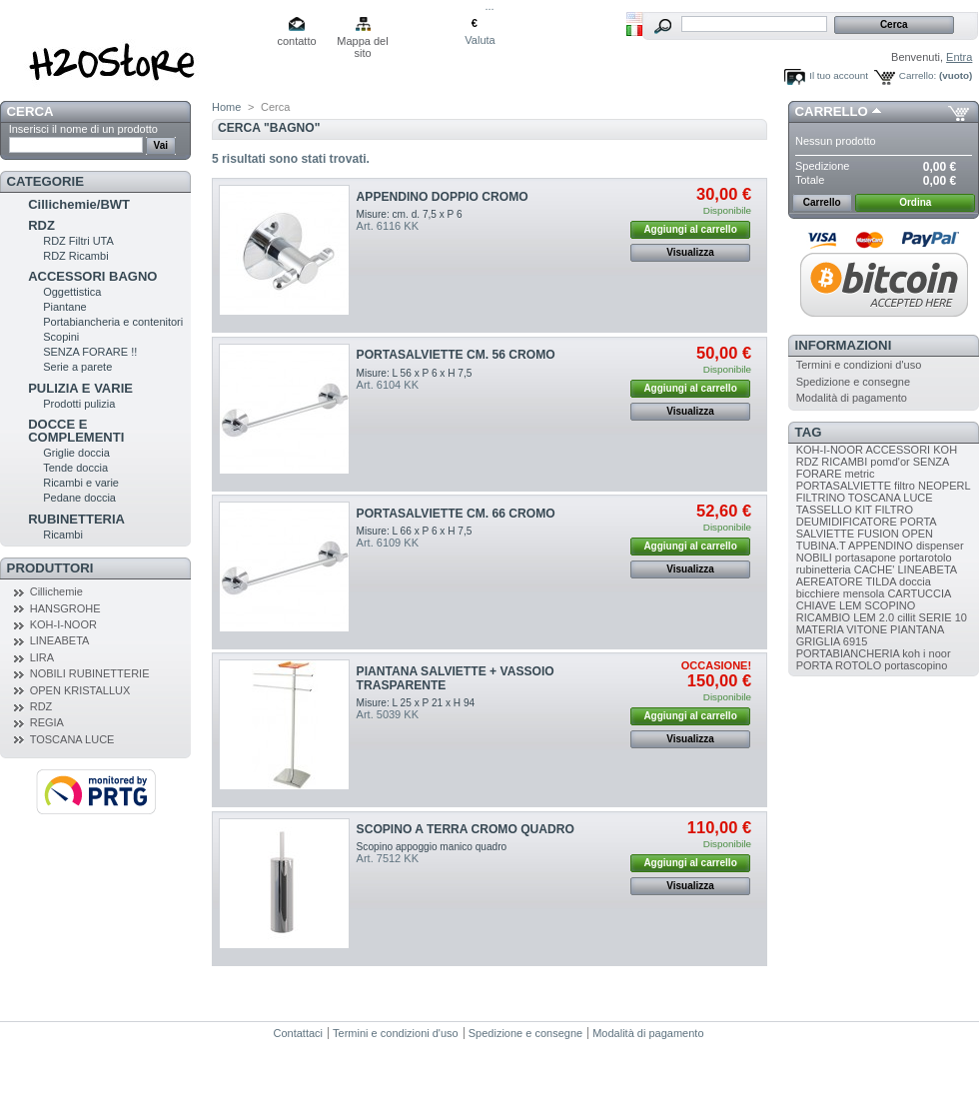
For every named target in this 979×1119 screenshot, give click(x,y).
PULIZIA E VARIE (80, 388)
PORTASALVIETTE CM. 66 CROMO (456, 514)
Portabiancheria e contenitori (113, 322)
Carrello (831, 111)
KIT (863, 510)
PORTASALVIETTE (843, 486)
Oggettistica (72, 292)
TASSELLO (824, 510)
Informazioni (843, 345)
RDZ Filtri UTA (78, 241)
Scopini (61, 337)
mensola (864, 593)
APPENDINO (880, 546)
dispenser (940, 546)
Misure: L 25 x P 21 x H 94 (416, 702)
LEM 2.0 (873, 617)
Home (226, 107)
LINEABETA (60, 640)
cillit (906, 617)
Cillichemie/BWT (79, 204)
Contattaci (299, 1033)
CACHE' (874, 569)
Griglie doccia (76, 453)
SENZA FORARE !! (90, 352)
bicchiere (818, 593)
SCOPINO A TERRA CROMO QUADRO (465, 829)
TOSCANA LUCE (72, 739)
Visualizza (690, 252)
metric (860, 474)
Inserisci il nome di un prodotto (83, 129)
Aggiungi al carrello (689, 229)
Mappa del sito (362, 42)
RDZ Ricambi (75, 256)
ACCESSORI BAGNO (92, 276)
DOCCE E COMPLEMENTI (76, 431)
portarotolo (925, 557)
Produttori (50, 567)
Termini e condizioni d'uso (859, 365)
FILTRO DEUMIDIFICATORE (854, 516)
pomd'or (889, 462)
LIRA (42, 657)
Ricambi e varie (81, 483)
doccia (915, 581)
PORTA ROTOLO (839, 665)
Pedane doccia (79, 498)
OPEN (917, 534)
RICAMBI (844, 462)
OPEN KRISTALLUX (80, 690)
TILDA (880, 581)
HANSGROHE (65, 608)
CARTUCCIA (918, 593)
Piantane (64, 307)
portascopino (915, 665)
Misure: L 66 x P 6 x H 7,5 (415, 531)
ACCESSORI (897, 450)
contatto (296, 41)
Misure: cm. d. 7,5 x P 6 (410, 214)
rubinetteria (823, 569)
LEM (850, 605)
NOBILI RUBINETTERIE (90, 673)
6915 (855, 641)
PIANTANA (917, 629)
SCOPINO (890, 605)
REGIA (47, 722)
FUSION (878, 534)
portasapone (865, 557)
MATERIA (819, 629)
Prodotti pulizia (79, 404)
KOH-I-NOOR (63, 624)
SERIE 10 (943, 617)
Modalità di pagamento (851, 398)
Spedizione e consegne (853, 382)
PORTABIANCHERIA (848, 653)
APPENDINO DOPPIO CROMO (442, 197)
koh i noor (926, 653)
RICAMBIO (823, 617)
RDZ (41, 225)
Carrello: (917, 75)
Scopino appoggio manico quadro (432, 846)
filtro (904, 486)
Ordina (915, 202)
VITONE (866, 629)
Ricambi (63, 535)
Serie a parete (77, 367)
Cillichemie (56, 591)
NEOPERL (944, 486)
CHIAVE (816, 605)
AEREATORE (829, 581)
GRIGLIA (818, 641)
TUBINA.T (821, 546)
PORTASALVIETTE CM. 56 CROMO (456, 355)
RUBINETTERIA (76, 519)
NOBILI (814, 557)
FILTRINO (820, 498)
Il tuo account (838, 75)
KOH (945, 450)
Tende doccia (75, 468)
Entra (959, 57)
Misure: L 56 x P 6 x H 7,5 (415, 373)
